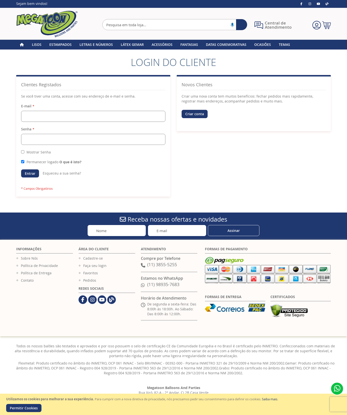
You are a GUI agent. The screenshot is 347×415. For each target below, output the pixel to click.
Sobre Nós (29, 258)
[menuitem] (36, 45)
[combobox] (174, 24)
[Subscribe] (233, 230)
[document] (174, 404)
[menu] (173, 45)
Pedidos (89, 280)
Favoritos (90, 273)
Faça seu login (95, 265)
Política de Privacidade (39, 265)
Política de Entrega (36, 273)
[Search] (241, 24)
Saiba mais (269, 399)
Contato (27, 280)
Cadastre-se (93, 258)
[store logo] (47, 24)
